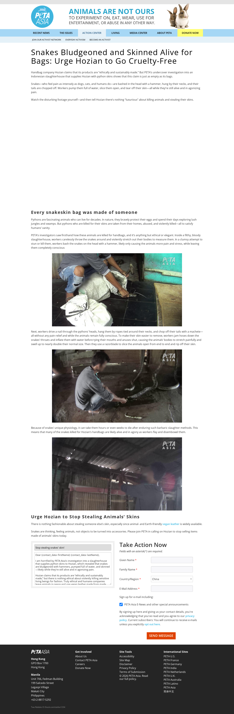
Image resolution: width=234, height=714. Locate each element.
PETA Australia (172, 679)
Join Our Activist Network (46, 39)
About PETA (164, 32)
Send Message (161, 635)
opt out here (152, 624)
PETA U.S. (169, 656)
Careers (80, 664)
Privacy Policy (127, 668)
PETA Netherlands (175, 672)
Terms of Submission (132, 672)
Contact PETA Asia (86, 660)
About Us (81, 656)
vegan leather (170, 524)
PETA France (171, 660)
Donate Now (190, 32)
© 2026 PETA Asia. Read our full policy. (133, 677)
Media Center (138, 32)
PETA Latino (171, 683)
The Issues (66, 32)
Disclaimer (125, 664)
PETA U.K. (169, 676)
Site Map (124, 660)
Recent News (41, 32)
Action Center (91, 32)
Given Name (126, 560)
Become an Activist (100, 39)
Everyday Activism (75, 39)
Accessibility (126, 656)
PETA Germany (173, 664)
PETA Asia (170, 687)
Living (115, 32)
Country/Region (129, 579)
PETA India (170, 668)
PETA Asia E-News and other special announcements (156, 604)
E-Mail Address (128, 588)
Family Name (127, 569)
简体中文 (169, 691)
